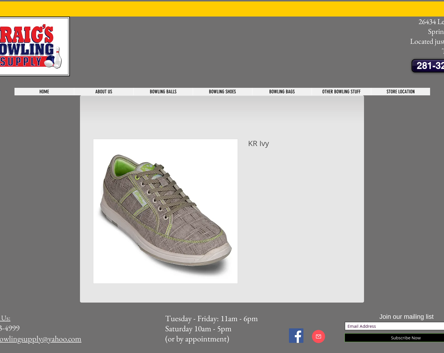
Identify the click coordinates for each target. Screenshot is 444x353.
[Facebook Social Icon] (296, 335)
